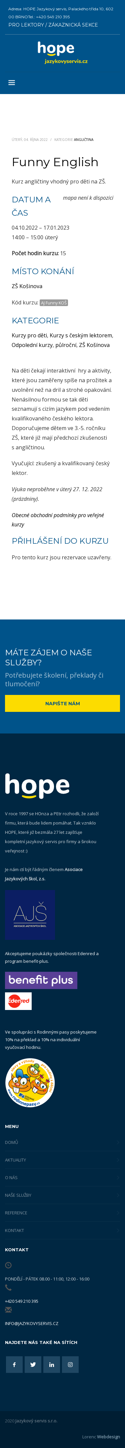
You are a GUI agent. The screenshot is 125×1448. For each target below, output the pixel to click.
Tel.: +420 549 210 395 (49, 16)
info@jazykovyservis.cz (31, 1323)
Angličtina (83, 139)
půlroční (65, 345)
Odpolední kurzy (32, 345)
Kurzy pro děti (29, 335)
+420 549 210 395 (21, 1301)
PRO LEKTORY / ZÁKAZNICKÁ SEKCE (53, 25)
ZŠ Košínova (94, 345)
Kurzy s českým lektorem (81, 335)
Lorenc (101, 1437)
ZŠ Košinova (27, 286)
